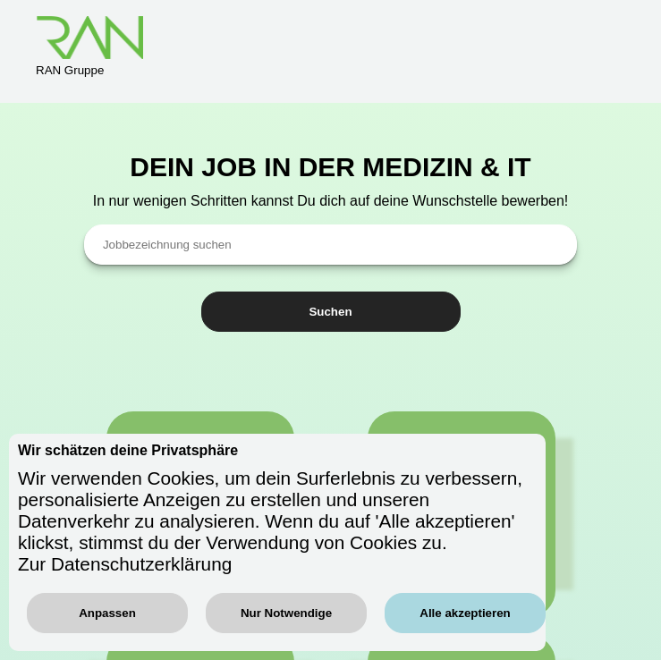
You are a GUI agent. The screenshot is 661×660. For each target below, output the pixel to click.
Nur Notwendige (286, 613)
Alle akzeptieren (464, 613)
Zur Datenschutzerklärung (125, 564)
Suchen (330, 311)
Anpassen (107, 613)
